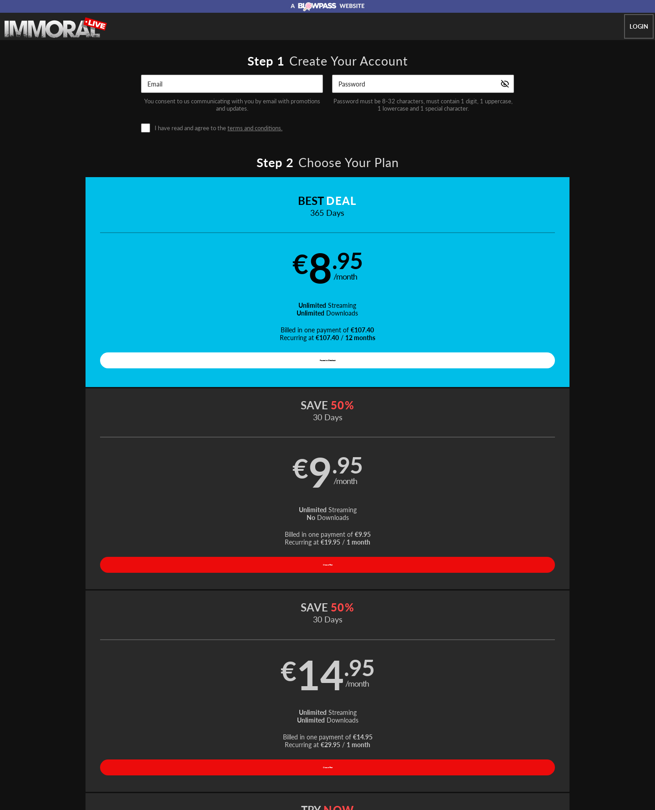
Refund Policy (330, 728)
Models (293, 706)
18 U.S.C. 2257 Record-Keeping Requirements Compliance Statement (440, 728)
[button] (114, 285)
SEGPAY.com (391, 752)
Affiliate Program (152, 728)
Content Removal (508, 752)
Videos (262, 706)
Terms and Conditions (236, 728)
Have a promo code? (557, 433)
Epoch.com (167, 752)
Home (234, 706)
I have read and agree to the (218, 128)
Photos (325, 706)
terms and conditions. (254, 128)
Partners (418, 706)
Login (639, 26)
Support (191, 728)
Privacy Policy (287, 728)
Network (358, 706)
